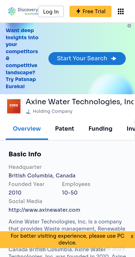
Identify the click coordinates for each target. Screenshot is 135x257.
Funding (100, 128)
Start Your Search (87, 58)
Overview (27, 128)
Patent (64, 128)
